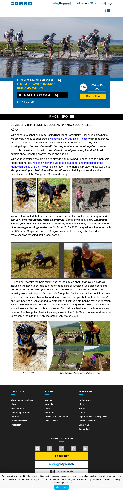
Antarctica (49, 412)
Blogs (81, 404)
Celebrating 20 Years (20, 412)
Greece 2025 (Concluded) (56, 417)
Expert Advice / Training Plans (93, 417)
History (14, 404)
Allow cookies (61, 487)
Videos (82, 412)
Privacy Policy (37, 479)
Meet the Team (17, 408)
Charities (15, 417)
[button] (26, 48)
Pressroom (16, 425)
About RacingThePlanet (22, 400)
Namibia (48, 400)
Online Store (96, 4)
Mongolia (49, 404)
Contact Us (84, 425)
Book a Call (84, 429)
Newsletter (83, 4)
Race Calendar (51, 421)
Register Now (93, 96)
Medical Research (19, 421)
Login (108, 4)
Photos (82, 408)
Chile (47, 408)
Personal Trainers (87, 421)
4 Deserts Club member (49, 223)
